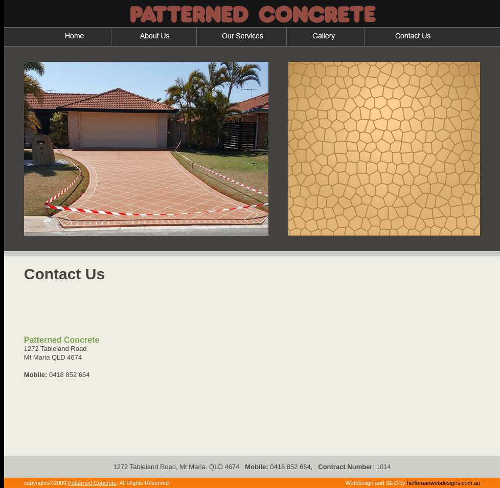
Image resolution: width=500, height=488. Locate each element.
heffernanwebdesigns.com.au (444, 483)
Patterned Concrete (92, 483)
